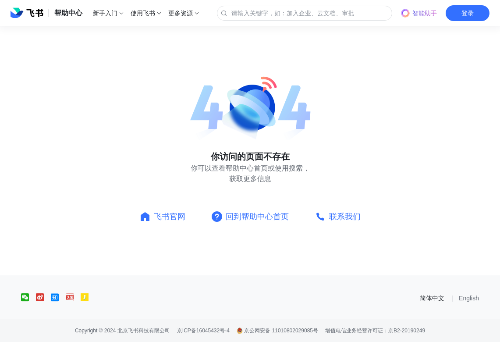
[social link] (28, 297)
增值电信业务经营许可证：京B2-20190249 (375, 331)
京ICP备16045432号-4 (203, 331)
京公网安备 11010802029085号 (277, 331)
